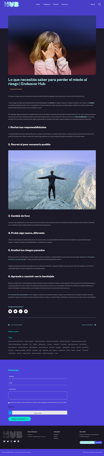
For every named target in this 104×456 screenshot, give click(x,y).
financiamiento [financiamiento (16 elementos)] (66, 347)
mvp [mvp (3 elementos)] (50, 350)
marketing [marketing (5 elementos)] (45, 350)
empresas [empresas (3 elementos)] (51, 347)
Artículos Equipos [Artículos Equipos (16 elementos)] (29, 341)
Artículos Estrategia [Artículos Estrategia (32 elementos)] (40, 341)
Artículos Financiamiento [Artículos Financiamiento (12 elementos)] (52, 341)
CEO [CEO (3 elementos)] (30, 344)
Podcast (56, 438)
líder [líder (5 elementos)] (40, 350)
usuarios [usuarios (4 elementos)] (19, 353)
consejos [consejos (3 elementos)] (49, 344)
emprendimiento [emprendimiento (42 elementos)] (33, 347)
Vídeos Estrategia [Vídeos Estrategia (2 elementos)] (36, 353)
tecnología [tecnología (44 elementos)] (85, 350)
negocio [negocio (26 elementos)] (55, 350)
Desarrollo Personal (16, 89)
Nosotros (30, 434)
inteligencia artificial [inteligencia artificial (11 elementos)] (20, 350)
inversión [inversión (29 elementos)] (28, 350)
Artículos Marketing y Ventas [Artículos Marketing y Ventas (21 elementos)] (78, 341)
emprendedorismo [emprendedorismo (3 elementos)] (23, 347)
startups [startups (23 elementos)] (79, 350)
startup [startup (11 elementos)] (73, 350)
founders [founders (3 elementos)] (78, 347)
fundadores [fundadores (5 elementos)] (85, 347)
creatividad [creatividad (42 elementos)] (56, 344)
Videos (55, 436)
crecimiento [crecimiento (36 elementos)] (63, 344)
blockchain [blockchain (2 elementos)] (25, 344)
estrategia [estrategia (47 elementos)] (58, 347)
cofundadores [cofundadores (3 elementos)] (42, 344)
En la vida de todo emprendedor (18, 295)
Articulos (56, 434)
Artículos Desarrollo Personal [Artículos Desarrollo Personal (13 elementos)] (15, 341)
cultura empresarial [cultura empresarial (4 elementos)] (73, 344)
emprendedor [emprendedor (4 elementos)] (82, 344)
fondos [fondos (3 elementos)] (73, 347)
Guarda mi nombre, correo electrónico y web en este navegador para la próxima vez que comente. (38, 402)
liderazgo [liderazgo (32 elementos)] (35, 350)
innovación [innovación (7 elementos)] (11, 350)
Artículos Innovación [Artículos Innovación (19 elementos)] (65, 341)
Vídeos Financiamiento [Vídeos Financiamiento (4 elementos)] (48, 353)
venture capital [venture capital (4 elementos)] (27, 353)
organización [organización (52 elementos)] (61, 350)
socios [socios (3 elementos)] (68, 350)
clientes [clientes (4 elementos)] (35, 344)
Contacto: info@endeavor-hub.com (37, 436)
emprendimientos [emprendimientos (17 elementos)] (43, 347)
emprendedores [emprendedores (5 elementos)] (12, 347)
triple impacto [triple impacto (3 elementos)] (12, 353)
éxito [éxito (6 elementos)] (56, 353)
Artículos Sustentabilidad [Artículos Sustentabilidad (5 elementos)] (14, 344)
